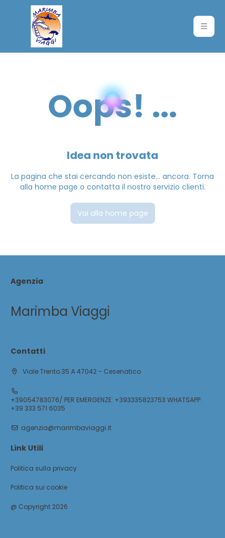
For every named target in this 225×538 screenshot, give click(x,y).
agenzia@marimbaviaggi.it (66, 428)
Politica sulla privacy (44, 468)
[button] (203, 26)
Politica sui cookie (39, 487)
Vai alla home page (112, 213)
